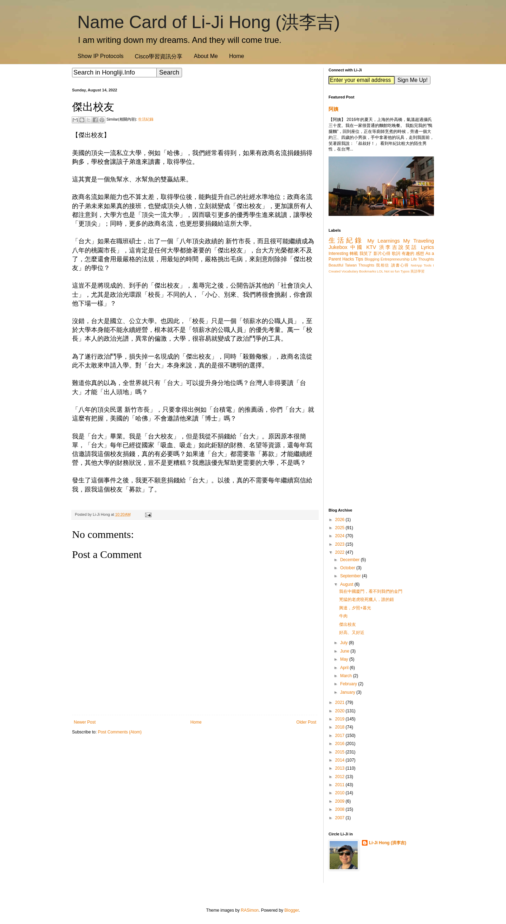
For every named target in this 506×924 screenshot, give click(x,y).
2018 (340, 727)
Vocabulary (350, 271)
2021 (340, 702)
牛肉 (343, 616)
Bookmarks (367, 271)
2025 (340, 527)
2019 (340, 719)
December (350, 559)
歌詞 (396, 253)
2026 (340, 519)
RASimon (250, 910)
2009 (340, 801)
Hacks (348, 259)
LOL (380, 271)
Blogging (371, 259)
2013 (340, 768)
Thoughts (366, 265)
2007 (340, 817)
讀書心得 (400, 265)
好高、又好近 (351, 632)
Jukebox (338, 247)
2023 (340, 544)
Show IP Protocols (100, 56)
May (344, 659)
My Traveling (418, 241)
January (348, 692)
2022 (340, 552)
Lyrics (427, 247)
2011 (340, 784)
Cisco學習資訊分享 (158, 56)
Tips (359, 259)
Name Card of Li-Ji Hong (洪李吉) (208, 22)
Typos (405, 271)
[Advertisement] (195, 795)
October (348, 567)
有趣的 (408, 253)
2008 (340, 809)
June (345, 651)
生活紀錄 (146, 119)
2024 (340, 535)
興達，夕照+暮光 (355, 607)
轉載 (354, 253)
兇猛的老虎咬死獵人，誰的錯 (366, 599)
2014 (340, 760)
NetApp (416, 265)
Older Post (306, 722)
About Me (206, 56)
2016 (340, 743)
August (347, 584)
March (346, 675)
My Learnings (384, 241)
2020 (340, 710)
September (351, 575)
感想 (420, 253)
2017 (340, 735)
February (349, 683)
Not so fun (392, 271)
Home (236, 56)
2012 (340, 776)
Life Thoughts (422, 259)
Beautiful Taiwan (343, 265)
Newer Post (85, 722)
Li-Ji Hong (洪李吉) (387, 842)
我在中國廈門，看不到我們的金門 (370, 591)
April (345, 667)
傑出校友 (347, 624)
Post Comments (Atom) (120, 732)
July (344, 642)
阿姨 (333, 109)
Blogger (291, 910)
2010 (340, 792)
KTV (371, 247)
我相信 (382, 265)
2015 (340, 752)
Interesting (338, 253)
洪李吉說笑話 (398, 247)
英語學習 (417, 271)
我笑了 (365, 253)
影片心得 (382, 253)
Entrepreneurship (395, 259)
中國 (356, 247)
